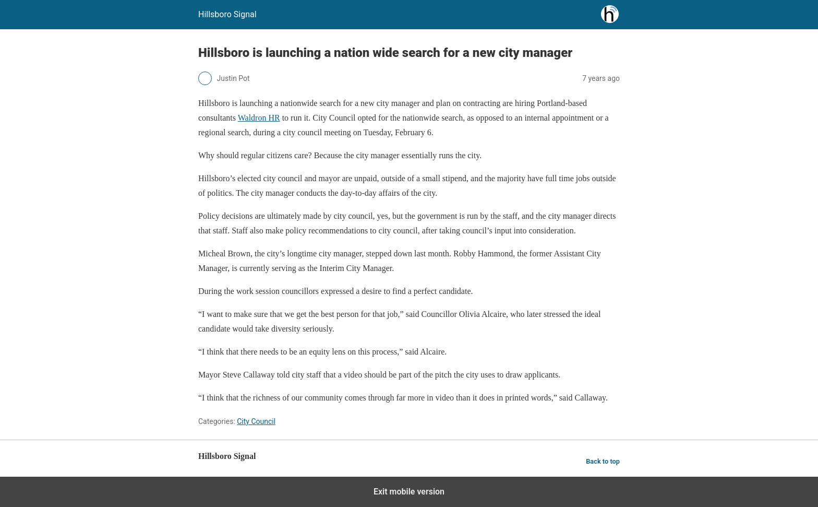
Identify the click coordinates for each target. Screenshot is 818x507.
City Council (256, 421)
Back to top (603, 461)
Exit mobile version (409, 492)
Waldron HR (259, 117)
